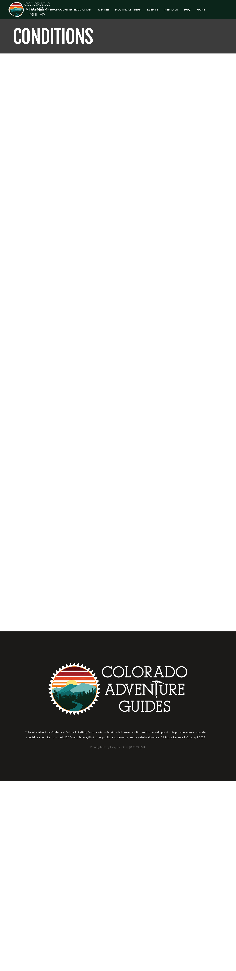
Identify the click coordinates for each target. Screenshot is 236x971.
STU (143, 937)
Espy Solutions (119, 937)
